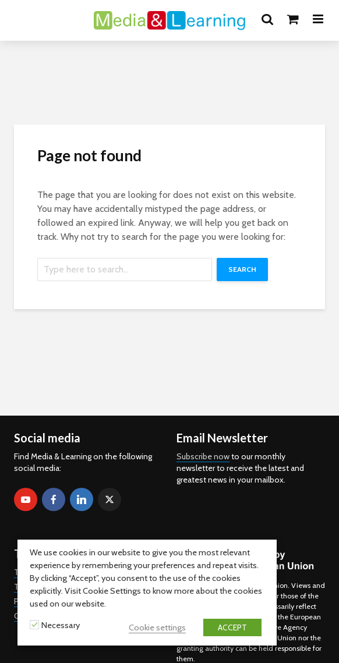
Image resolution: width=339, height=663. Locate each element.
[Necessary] (34, 624)
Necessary (60, 625)
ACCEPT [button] (232, 627)
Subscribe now (202, 456)
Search (242, 269)
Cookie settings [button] (157, 627)
